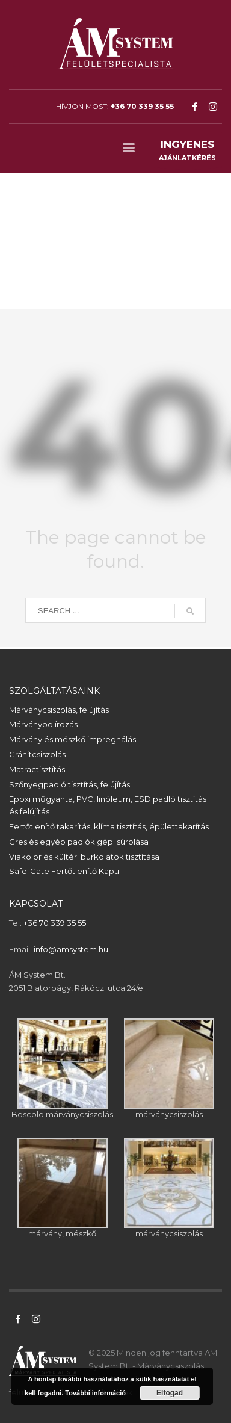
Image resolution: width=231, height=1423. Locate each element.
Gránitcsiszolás (37, 754)
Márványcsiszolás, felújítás (59, 710)
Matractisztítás (37, 769)
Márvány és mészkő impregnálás (72, 739)
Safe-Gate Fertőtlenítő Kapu (64, 871)
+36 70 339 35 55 (142, 106)
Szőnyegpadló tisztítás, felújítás (69, 784)
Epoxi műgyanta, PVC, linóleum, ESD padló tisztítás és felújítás (107, 805)
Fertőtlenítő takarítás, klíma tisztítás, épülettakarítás (109, 826)
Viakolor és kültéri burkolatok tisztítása (84, 856)
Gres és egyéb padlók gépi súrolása (79, 841)
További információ (95, 1393)
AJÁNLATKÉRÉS (187, 152)
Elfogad (169, 1393)
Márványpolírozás (43, 724)
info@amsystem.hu (71, 949)
